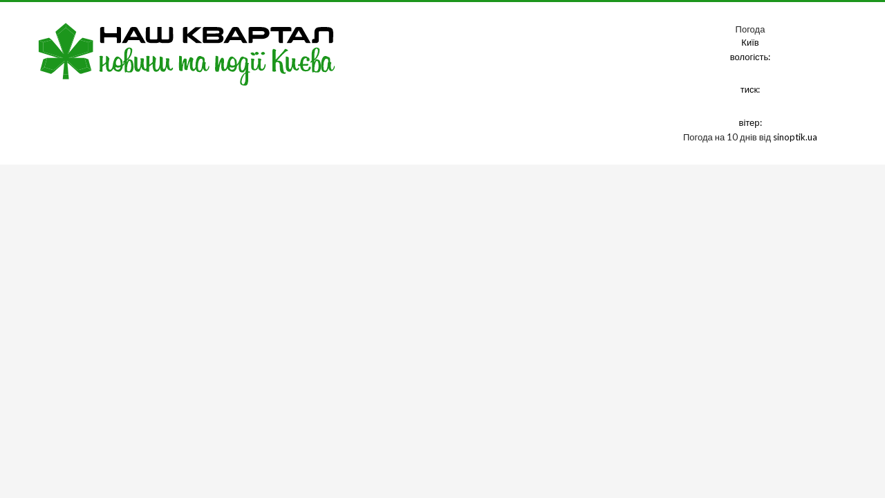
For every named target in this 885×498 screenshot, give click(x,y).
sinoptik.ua (795, 136)
